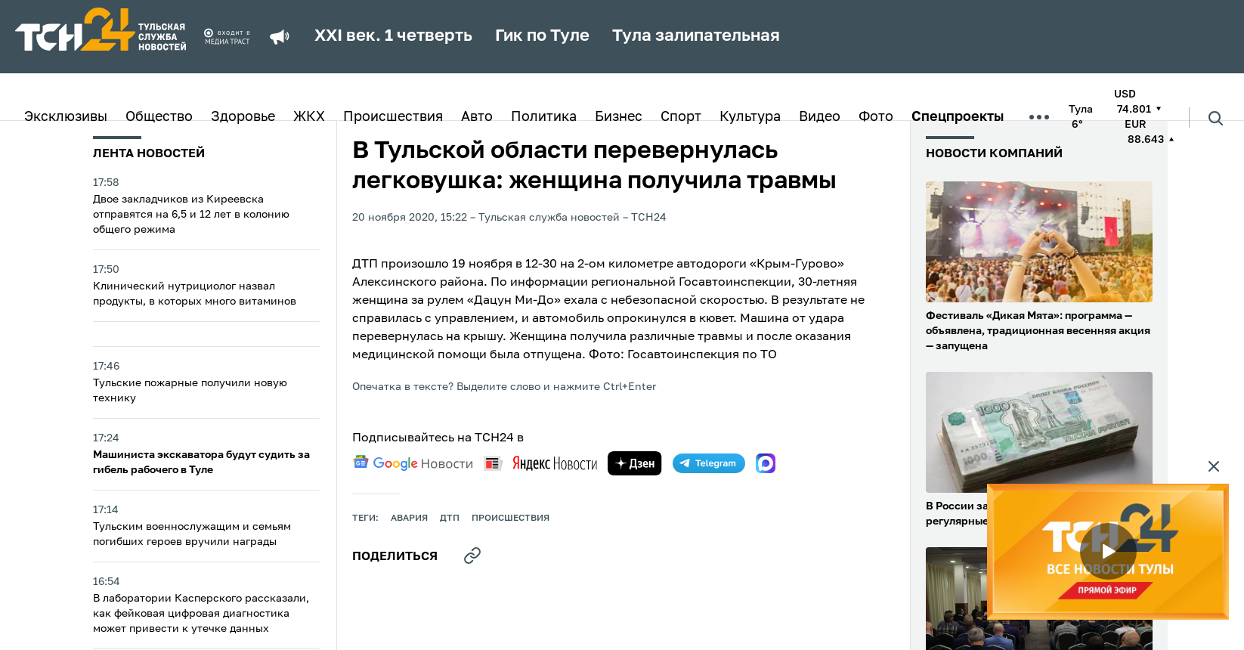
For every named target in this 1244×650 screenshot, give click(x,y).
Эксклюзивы (65, 117)
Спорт (681, 117)
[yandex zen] (635, 463)
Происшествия (393, 117)
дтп (450, 518)
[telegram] (709, 463)
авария (409, 518)
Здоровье (243, 117)
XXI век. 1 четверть (393, 36)
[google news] (412, 463)
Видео (819, 117)
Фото (876, 117)
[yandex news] (540, 463)
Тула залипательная (696, 36)
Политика (544, 117)
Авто (477, 117)
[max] (765, 463)
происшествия (510, 518)
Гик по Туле (542, 36)
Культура (750, 117)
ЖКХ (309, 117)
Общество (159, 117)
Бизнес (618, 117)
